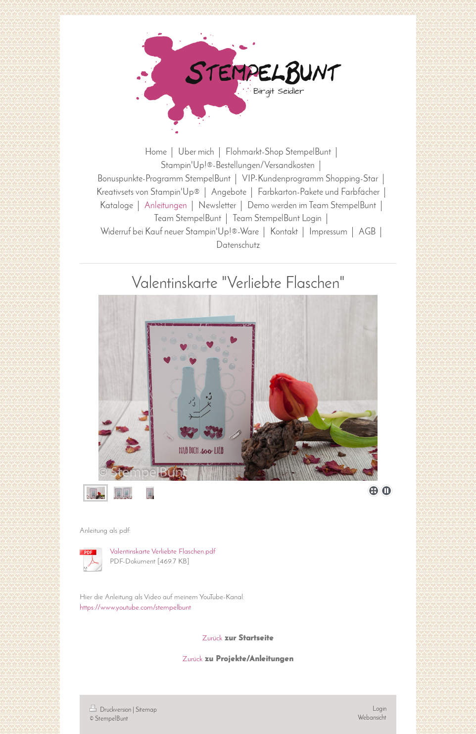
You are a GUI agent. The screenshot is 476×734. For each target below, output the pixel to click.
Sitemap (146, 710)
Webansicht (372, 718)
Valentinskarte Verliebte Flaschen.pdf (162, 552)
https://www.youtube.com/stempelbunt (135, 608)
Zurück (212, 638)
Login (379, 709)
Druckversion (111, 710)
